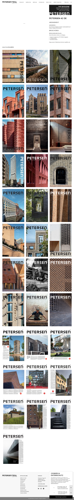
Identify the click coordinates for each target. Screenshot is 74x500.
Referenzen (22, 484)
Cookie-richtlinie (23, 493)
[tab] (71, 487)
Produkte (21, 2)
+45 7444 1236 (41, 483)
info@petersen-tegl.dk (42, 486)
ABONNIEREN (52, 25)
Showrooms (22, 485)
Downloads (41, 2)
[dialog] (61, 485)
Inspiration (28, 2)
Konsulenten (22, 487)
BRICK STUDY (23, 478)
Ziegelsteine (22, 479)
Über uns (35, 2)
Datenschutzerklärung (54, 483)
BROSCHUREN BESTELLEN (55, 33)
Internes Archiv (23, 490)
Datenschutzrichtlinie (24, 491)
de (71, 2)
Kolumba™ (22, 481)
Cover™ (21, 482)
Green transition (57, 2)
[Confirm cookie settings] (61, 497)
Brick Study (48, 2)
